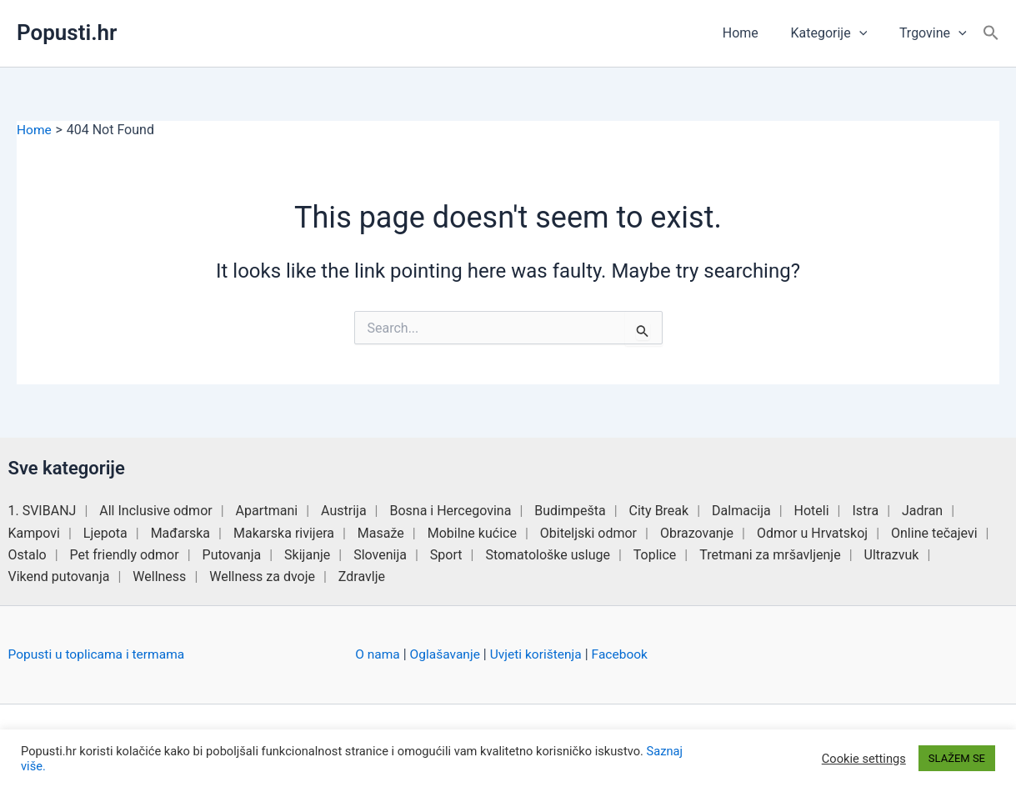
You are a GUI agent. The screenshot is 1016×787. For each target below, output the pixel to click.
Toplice (655, 555)
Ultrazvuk (891, 555)
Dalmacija (741, 511)
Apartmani (267, 511)
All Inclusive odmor (155, 511)
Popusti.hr (67, 32)
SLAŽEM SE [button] (956, 758)
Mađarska (180, 532)
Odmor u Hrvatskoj (812, 532)
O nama (378, 654)
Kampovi (34, 532)
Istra (865, 511)
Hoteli (811, 511)
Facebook (626, 654)
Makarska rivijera (283, 532)
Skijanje (307, 555)
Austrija (344, 511)
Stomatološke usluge (547, 555)
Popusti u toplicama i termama (99, 654)
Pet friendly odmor (124, 555)
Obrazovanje (696, 532)
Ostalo (27, 555)
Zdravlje (361, 576)
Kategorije (836, 33)
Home (754, 33)
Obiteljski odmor (588, 532)
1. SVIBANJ (42, 511)
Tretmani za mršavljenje (769, 555)
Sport (446, 555)
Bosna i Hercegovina (450, 511)
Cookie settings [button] (864, 758)
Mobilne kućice (472, 532)
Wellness (159, 576)
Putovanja (232, 555)
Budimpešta (569, 511)
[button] (867, 33)
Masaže (381, 532)
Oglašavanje (447, 654)
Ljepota (105, 532)
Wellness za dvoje (262, 576)
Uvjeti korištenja (540, 654)
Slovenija (380, 555)
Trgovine (935, 33)
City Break (659, 511)
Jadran (922, 511)
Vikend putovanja (59, 576)
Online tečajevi (934, 532)
